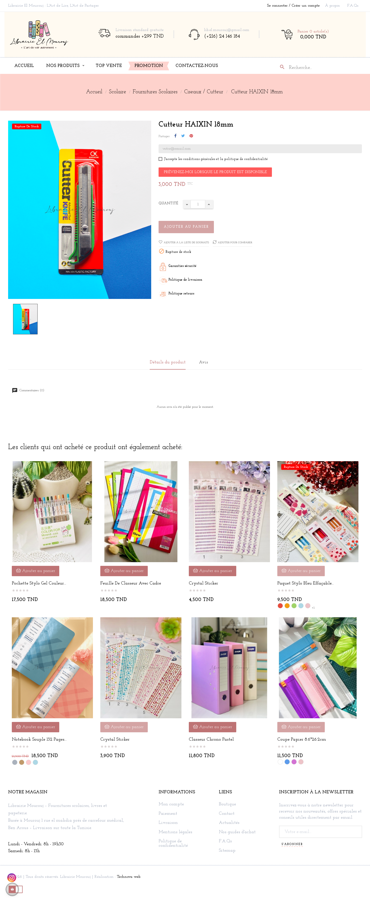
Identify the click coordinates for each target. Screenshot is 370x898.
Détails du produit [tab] (168, 362)
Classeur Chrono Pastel (211, 739)
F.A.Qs (352, 6)
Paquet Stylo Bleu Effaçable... (305, 583)
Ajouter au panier (186, 227)
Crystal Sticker (203, 583)
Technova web (128, 877)
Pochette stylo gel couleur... (39, 583)
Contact (227, 814)
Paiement (168, 814)
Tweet (183, 136)
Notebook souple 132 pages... (39, 739)
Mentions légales (175, 832)
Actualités (229, 823)
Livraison (168, 823)
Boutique (227, 804)
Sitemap (227, 851)
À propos (332, 6)
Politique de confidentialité (173, 843)
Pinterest (191, 136)
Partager (175, 136)
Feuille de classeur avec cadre (130, 583)
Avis (203, 362)
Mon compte (171, 804)
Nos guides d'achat (237, 832)
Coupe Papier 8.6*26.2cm (301, 739)
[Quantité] (198, 204)
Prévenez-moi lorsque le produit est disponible (215, 172)
